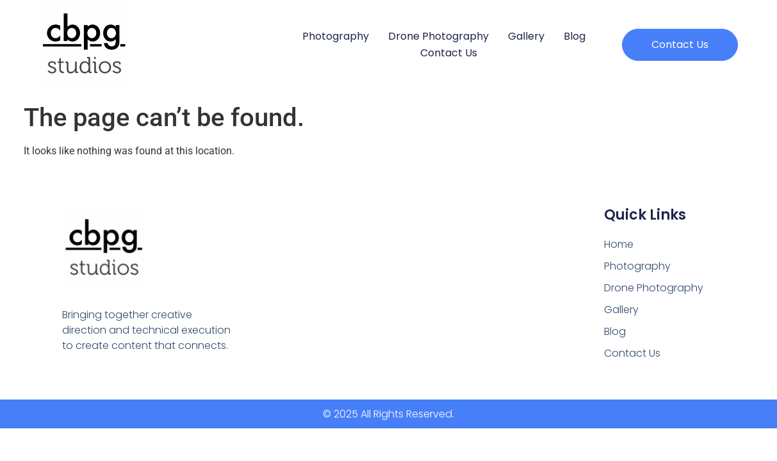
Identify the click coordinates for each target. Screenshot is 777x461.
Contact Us (448, 52)
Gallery (526, 36)
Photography (335, 36)
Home (619, 244)
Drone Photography (438, 36)
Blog (574, 36)
